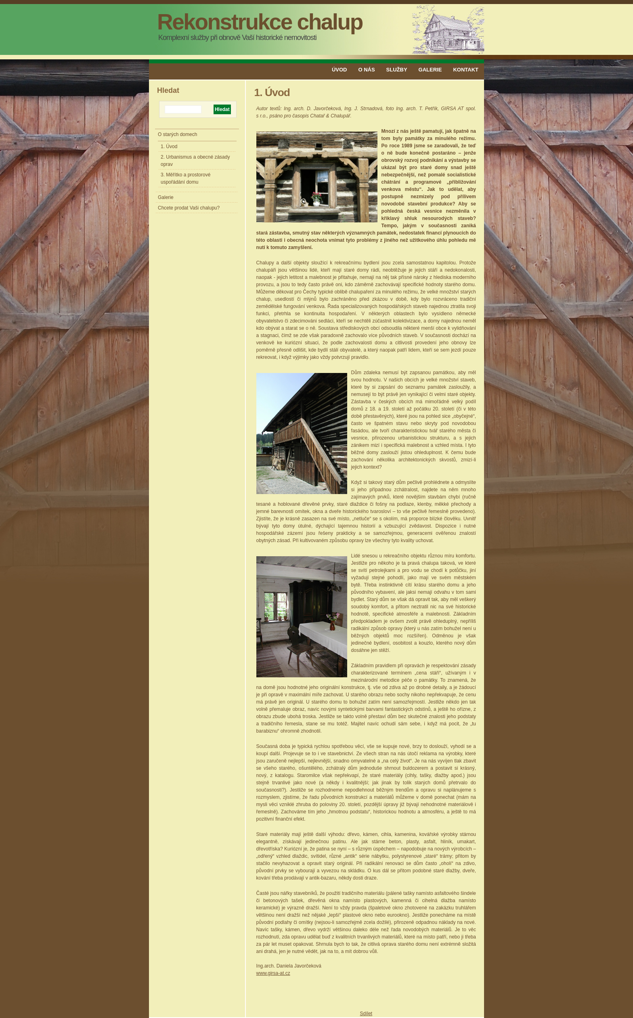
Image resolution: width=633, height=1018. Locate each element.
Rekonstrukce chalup (260, 21)
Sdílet (366, 1013)
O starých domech (177, 134)
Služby (396, 70)
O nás (366, 70)
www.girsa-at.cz (273, 973)
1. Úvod (169, 146)
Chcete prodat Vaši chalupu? (189, 208)
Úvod (339, 70)
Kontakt (465, 70)
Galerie (430, 70)
